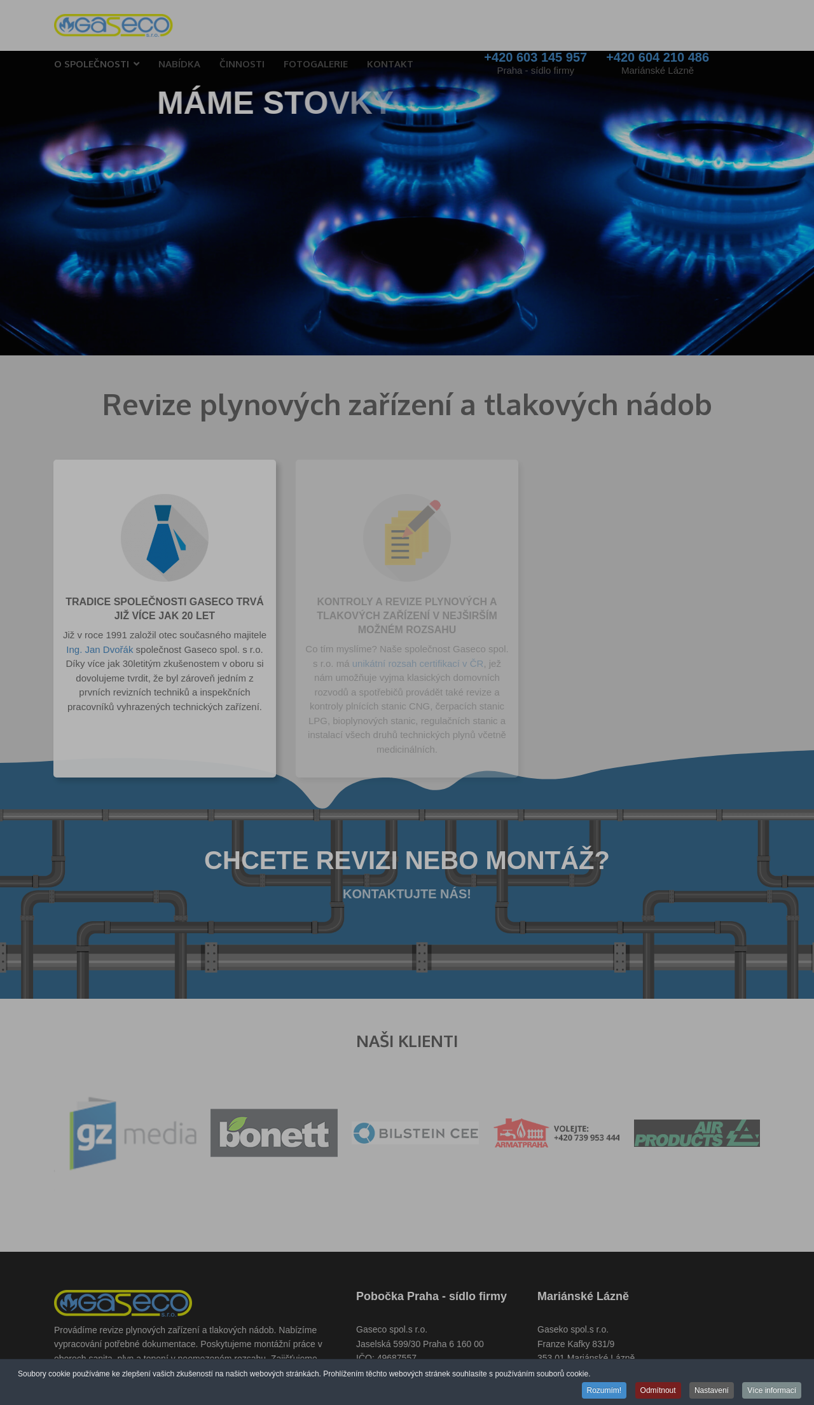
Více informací (771, 1391)
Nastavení (711, 1391)
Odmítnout (658, 1391)
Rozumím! (604, 1391)
